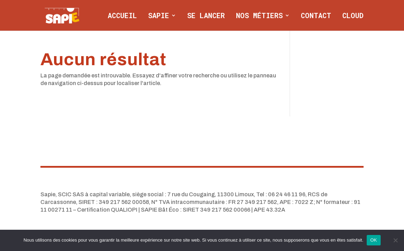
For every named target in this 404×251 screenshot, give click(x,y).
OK (373, 240)
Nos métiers (259, 16)
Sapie (158, 16)
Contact (316, 16)
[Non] (395, 240)
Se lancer (206, 16)
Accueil (122, 16)
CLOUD (353, 16)
